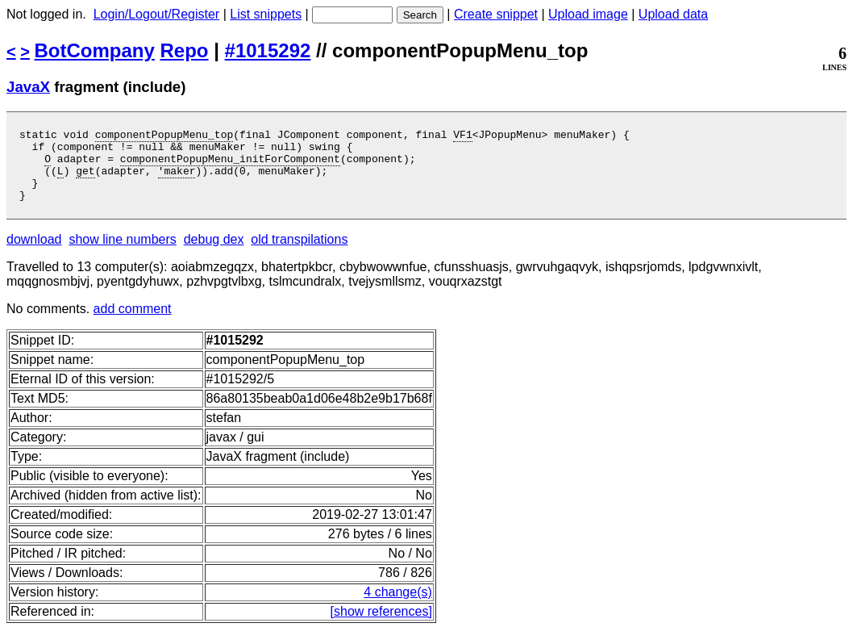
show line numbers (122, 254)
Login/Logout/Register (157, 14)
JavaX (28, 86)
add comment (133, 323)
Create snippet (496, 14)
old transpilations (299, 254)
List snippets (266, 14)
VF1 (462, 136)
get (85, 180)
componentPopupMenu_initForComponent (230, 165)
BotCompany (95, 50)
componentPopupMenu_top (164, 136)
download (34, 254)
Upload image (588, 14)
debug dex (214, 254)
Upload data (673, 14)
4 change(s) (398, 606)
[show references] (381, 626)
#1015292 (268, 50)
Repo (184, 50)
